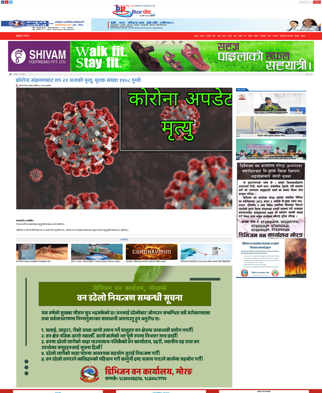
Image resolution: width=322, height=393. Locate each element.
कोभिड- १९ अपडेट (19, 74)
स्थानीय (303, 36)
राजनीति (208, 36)
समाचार (201, 36)
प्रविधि (240, 36)
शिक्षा (224, 36)
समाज (219, 36)
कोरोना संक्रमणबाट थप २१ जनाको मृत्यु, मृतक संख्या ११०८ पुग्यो (78, 80)
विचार (269, 36)
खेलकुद (296, 36)
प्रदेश (214, 36)
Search (317, 2)
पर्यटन (235, 36)
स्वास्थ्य (230, 36)
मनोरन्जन (275, 36)
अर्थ (245, 36)
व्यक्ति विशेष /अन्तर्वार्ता (286, 36)
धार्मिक (250, 36)
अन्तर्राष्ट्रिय (263, 36)
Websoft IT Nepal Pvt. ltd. (145, 5)
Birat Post (22, 36)
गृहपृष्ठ (196, 36)
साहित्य (256, 36)
